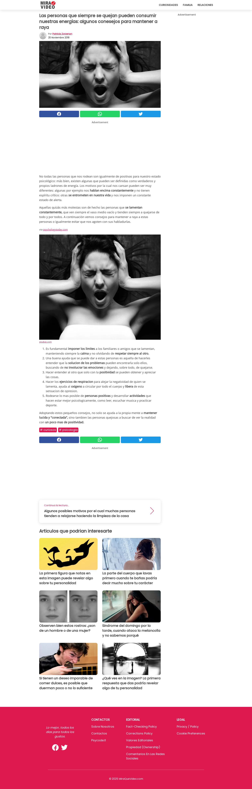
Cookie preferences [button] (191, 733)
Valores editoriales (139, 740)
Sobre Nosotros (102, 726)
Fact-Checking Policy (141, 726)
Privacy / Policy (188, 726)
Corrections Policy (139, 733)
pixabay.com (45, 341)
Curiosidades (168, 5)
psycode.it (98, 740)
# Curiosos (48, 430)
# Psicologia (68, 430)
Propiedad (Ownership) (143, 747)
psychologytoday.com (55, 229)
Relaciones (205, 5)
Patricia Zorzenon (62, 33)
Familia (188, 5)
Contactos (99, 733)
